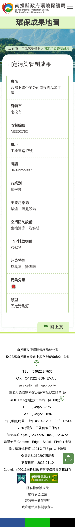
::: (9, 48)
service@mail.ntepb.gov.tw (37, 385)
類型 (14, 300)
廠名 (14, 81)
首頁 (15, 48)
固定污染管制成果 (56, 48)
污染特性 (18, 261)
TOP (68, 460)
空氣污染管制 (31, 48)
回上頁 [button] (53, 326)
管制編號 (18, 125)
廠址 (14, 145)
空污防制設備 (21, 222)
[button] (70, 7)
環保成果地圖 (37, 22)
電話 (14, 164)
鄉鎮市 (16, 106)
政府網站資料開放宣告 (38, 507)
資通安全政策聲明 (37, 500)
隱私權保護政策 (37, 488)
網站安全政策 (37, 494)
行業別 (16, 183)
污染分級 (18, 280)
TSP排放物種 (21, 241)
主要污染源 (20, 203)
